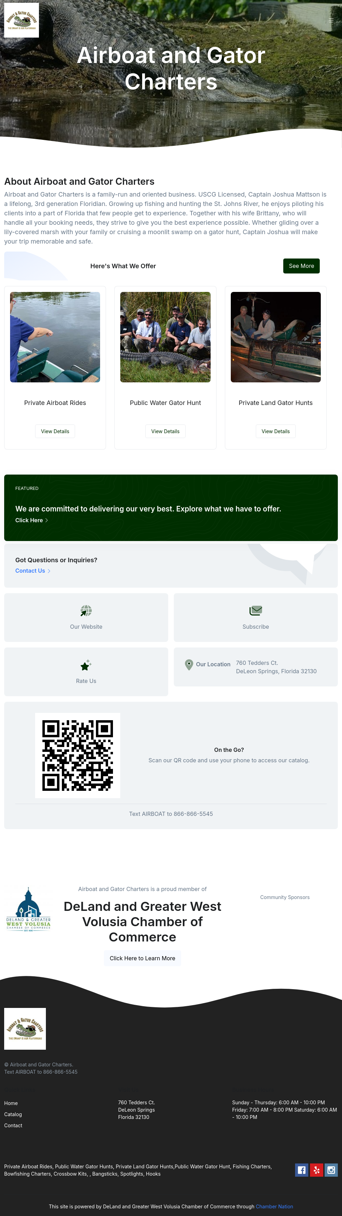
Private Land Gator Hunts (276, 402)
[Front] (23, 20)
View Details (55, 431)
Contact (13, 1125)
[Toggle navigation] (331, 20)
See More (301, 265)
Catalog (13, 1114)
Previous (226, 884)
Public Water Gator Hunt (165, 402)
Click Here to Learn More (143, 958)
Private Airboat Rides (55, 402)
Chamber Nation (274, 1206)
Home (11, 1103)
